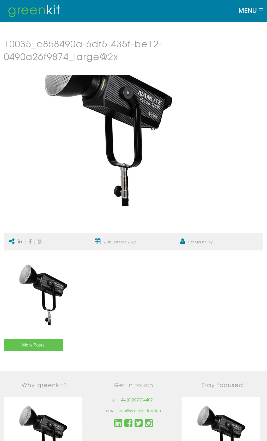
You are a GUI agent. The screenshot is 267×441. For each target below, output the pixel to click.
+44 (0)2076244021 (137, 400)
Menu (247, 10)
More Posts (33, 345)
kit (34, 9)
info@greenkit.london (140, 410)
